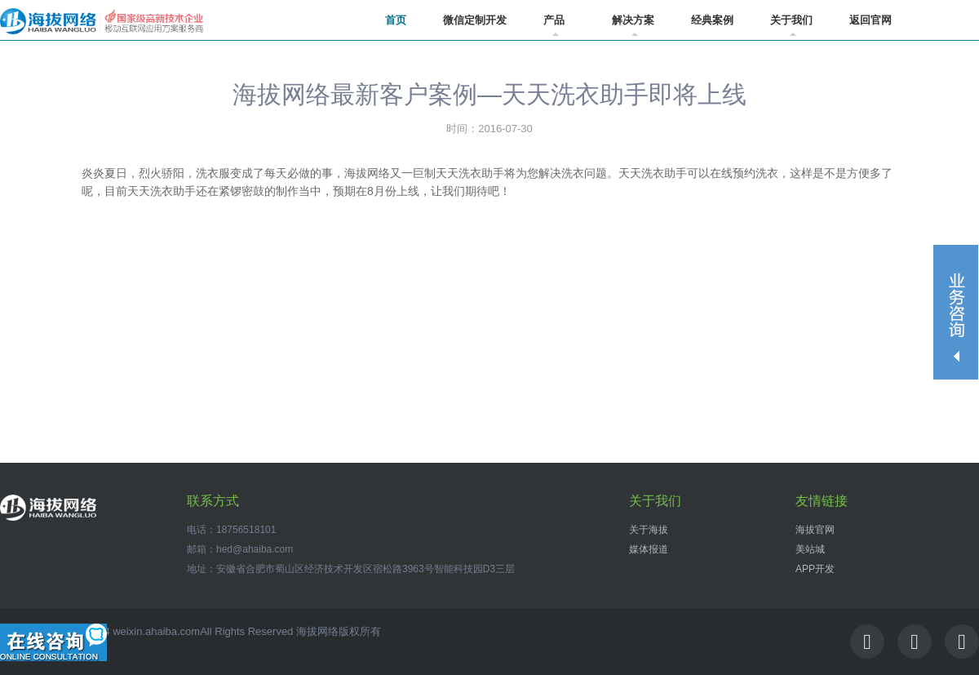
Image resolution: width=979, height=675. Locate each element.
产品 (554, 25)
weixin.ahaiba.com (156, 631)
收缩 (956, 312)
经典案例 (712, 20)
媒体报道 (648, 549)
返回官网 (870, 20)
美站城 (810, 549)
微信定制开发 (475, 20)
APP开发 (815, 569)
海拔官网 (815, 529)
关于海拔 (648, 529)
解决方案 (633, 25)
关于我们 (791, 25)
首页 (395, 20)
